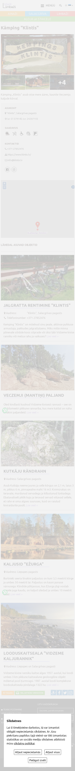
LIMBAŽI (62, 13)
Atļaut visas (53, 752)
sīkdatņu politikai (24, 743)
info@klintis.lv (15, 160)
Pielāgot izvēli (37, 760)
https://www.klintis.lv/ (19, 154)
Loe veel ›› (53, 336)
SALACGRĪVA (37, 13)
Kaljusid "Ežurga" (23, 564)
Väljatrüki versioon (31, 693)
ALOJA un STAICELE (37, 19)
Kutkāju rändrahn (24, 471)
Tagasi (8, 693)
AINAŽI (12, 13)
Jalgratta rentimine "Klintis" (37, 305)
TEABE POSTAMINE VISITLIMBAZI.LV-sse (11, 711)
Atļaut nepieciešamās (27, 752)
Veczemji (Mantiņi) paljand (33, 395)
